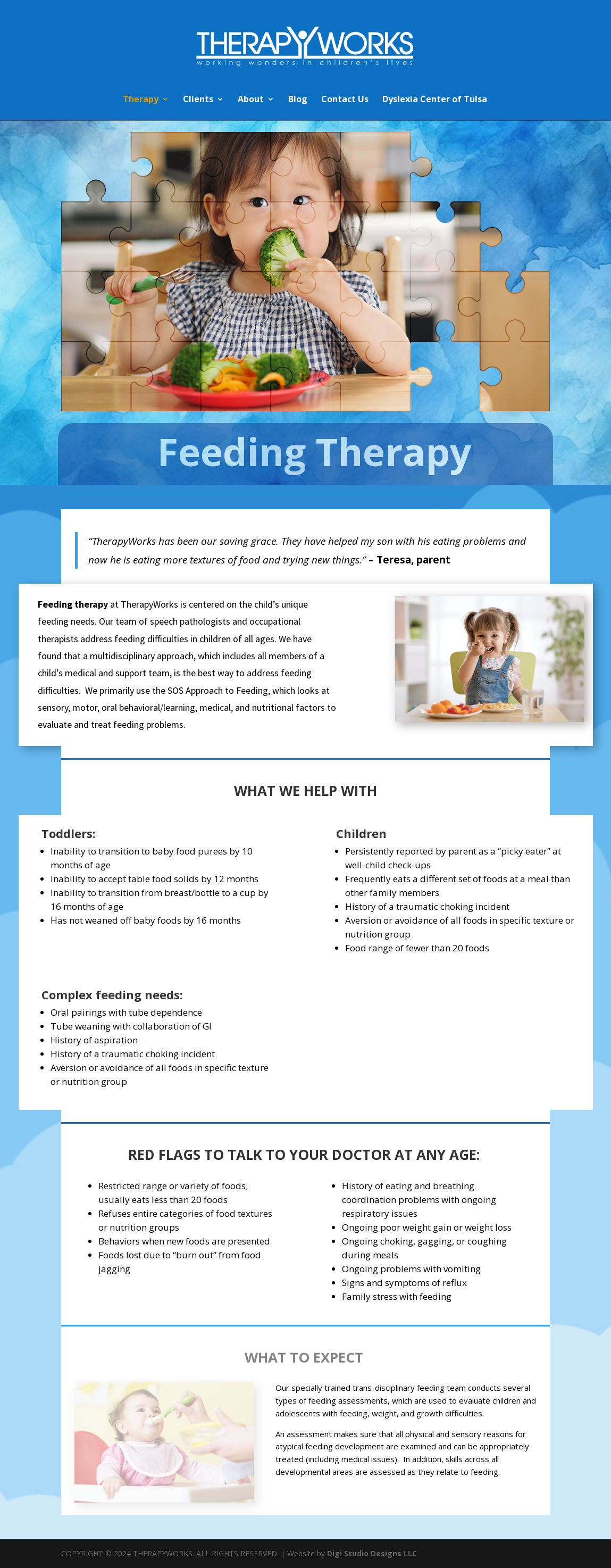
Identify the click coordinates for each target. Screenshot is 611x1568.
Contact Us (345, 100)
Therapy (140, 100)
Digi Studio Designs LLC (372, 1553)
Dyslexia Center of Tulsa (434, 100)
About (251, 100)
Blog (297, 100)
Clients (198, 100)
